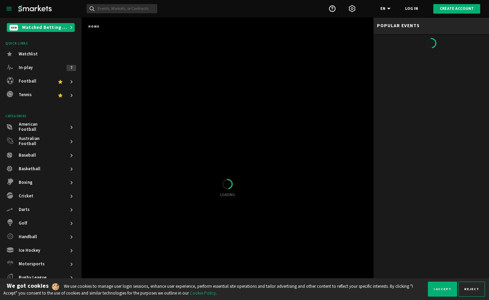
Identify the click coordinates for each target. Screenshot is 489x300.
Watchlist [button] (28, 54)
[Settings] (352, 8)
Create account (457, 9)
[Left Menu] (9, 8)
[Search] (125, 9)
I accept (442, 289)
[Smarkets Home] (35, 9)
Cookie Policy (203, 293)
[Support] (332, 8)
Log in (411, 9)
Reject (471, 289)
